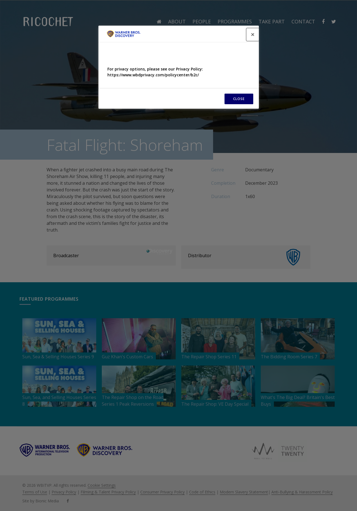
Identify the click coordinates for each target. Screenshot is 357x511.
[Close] (253, 34)
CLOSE (239, 98)
